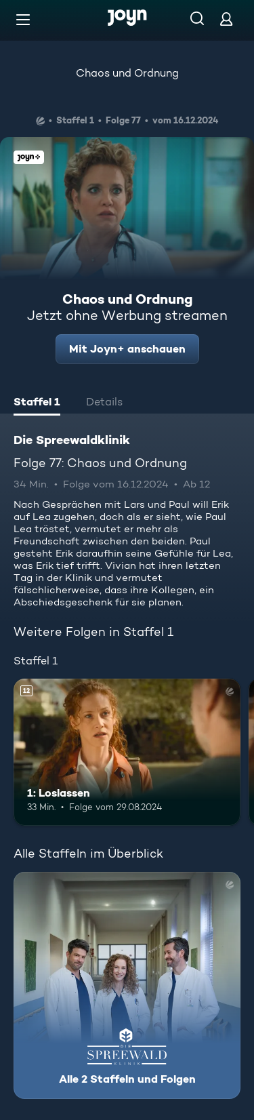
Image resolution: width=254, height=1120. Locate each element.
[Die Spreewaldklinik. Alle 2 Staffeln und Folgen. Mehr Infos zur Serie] (127, 985)
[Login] (226, 19)
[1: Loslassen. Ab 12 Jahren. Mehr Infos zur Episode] (127, 752)
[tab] (37, 403)
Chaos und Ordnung (127, 72)
